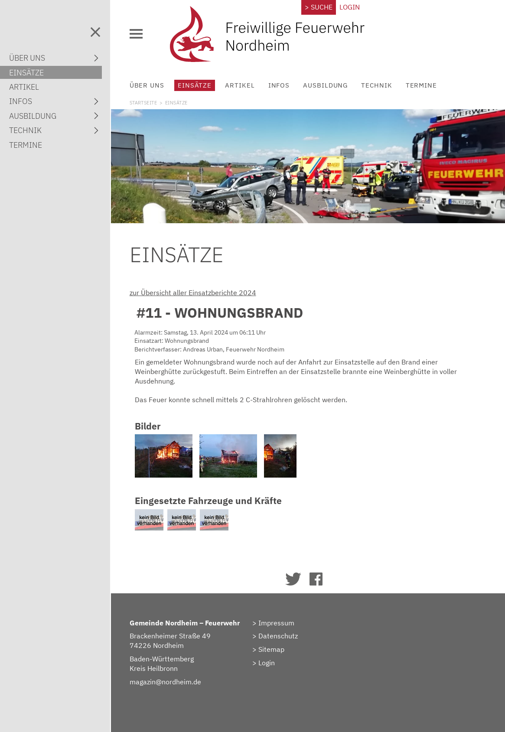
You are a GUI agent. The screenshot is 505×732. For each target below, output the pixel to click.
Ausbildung (325, 85)
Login (349, 7)
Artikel (239, 85)
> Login (263, 662)
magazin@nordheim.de (165, 681)
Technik (376, 85)
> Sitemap (268, 649)
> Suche (318, 7)
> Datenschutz (275, 635)
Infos (279, 85)
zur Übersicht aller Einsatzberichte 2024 (193, 292)
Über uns (147, 85)
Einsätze (195, 85)
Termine (421, 85)
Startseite (143, 103)
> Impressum (273, 622)
